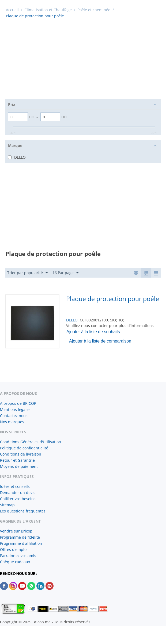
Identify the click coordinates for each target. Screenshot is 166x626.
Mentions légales (15, 409)
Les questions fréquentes (23, 511)
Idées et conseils (15, 486)
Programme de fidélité (20, 537)
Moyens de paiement (19, 466)
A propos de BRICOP (18, 403)
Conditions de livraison (20, 454)
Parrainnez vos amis (18, 555)
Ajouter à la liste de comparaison (100, 341)
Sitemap (7, 504)
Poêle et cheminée (93, 9)
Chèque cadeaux (15, 561)
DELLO (72, 319)
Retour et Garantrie (17, 460)
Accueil (12, 9)
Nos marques (12, 421)
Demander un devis (17, 492)
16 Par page (65, 273)
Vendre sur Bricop (16, 531)
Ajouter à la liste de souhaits (93, 331)
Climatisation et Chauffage (48, 9)
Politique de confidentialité (24, 447)
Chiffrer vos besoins (18, 498)
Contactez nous (14, 415)
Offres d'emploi (14, 549)
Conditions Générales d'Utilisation (30, 441)
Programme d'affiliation (21, 543)
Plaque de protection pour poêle (112, 298)
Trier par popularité (27, 273)
